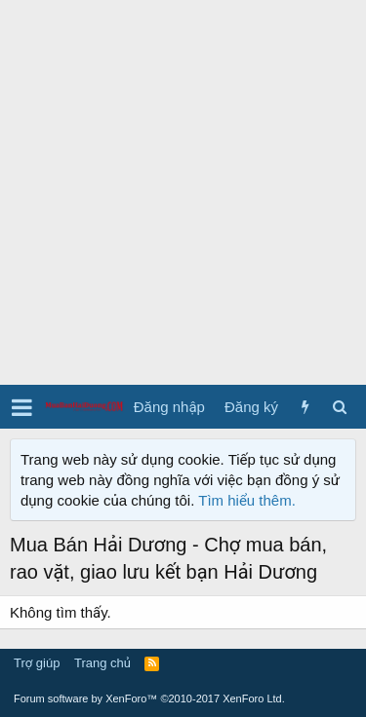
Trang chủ (102, 663)
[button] (22, 407)
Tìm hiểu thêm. (247, 500)
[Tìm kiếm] (339, 407)
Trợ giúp (37, 663)
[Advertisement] (183, 192)
